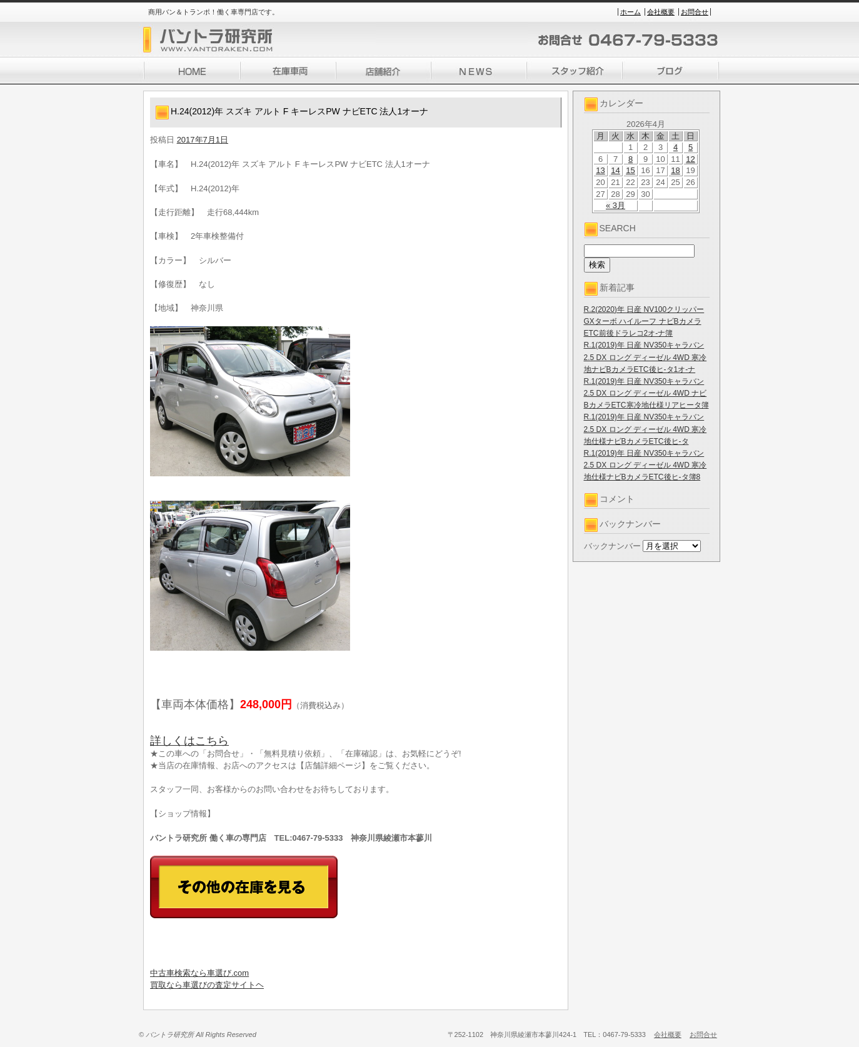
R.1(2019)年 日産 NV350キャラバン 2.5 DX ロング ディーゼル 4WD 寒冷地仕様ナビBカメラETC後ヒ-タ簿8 (645, 465)
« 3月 (615, 205)
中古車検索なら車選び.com (199, 973)
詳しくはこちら (189, 740)
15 (630, 170)
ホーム (630, 12)
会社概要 (661, 12)
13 (600, 170)
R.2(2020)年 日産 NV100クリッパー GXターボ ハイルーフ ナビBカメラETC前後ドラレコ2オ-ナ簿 (644, 321)
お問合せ (694, 12)
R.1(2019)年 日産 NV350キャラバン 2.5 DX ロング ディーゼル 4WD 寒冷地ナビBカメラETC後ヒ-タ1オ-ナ (645, 357)
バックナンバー (612, 546)
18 (675, 170)
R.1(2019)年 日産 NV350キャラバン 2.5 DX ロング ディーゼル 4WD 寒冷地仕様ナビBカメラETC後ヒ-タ (645, 429)
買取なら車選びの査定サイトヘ (207, 984)
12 (690, 159)
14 (615, 170)
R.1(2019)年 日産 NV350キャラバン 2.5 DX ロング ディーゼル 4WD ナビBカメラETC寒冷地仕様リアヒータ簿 (646, 393)
